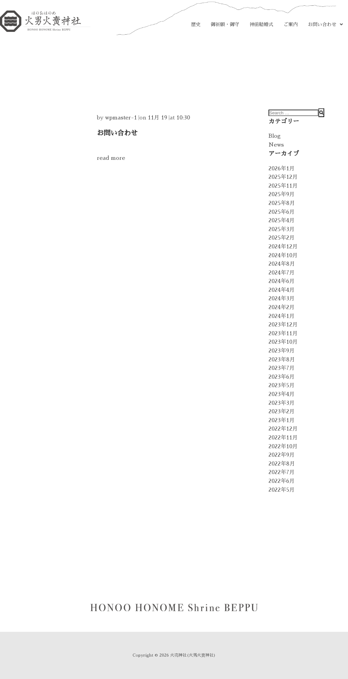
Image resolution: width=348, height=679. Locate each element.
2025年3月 (281, 229)
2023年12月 (283, 324)
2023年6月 (281, 377)
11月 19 (157, 117)
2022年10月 (283, 446)
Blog (274, 136)
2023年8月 (281, 359)
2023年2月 (281, 411)
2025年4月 (281, 220)
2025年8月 (281, 203)
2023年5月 (281, 385)
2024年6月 (281, 281)
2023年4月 (281, 394)
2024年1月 (281, 316)
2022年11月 (283, 437)
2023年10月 (283, 342)
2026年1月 (281, 168)
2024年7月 (281, 273)
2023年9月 (281, 351)
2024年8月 (281, 264)
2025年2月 (281, 238)
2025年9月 (281, 194)
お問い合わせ (325, 24)
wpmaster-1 (121, 117)
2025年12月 (283, 177)
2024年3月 (281, 298)
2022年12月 (283, 429)
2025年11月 (283, 186)
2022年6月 (281, 481)
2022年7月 (281, 472)
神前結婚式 (261, 24)
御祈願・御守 (225, 24)
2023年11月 (283, 333)
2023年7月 (281, 368)
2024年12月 (283, 246)
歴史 (196, 24)
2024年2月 (281, 307)
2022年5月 (281, 490)
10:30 (183, 117)
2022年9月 (281, 455)
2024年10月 (283, 255)
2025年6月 (281, 212)
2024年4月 (281, 290)
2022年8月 (281, 464)
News (276, 145)
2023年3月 (281, 403)
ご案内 (290, 24)
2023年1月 (281, 420)
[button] (325, 24)
